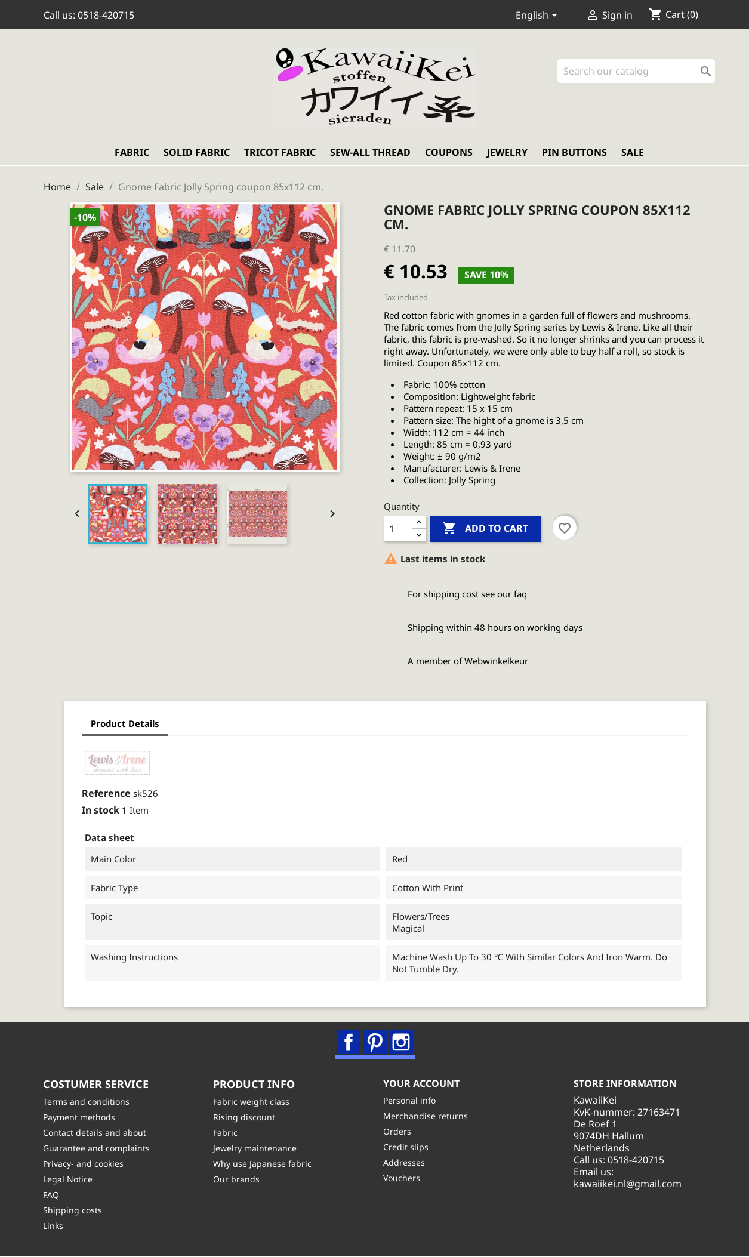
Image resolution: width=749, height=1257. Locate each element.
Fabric (132, 153)
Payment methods (80, 1117)
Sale (632, 153)
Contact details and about (95, 1133)
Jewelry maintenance (255, 1148)
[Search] (636, 72)
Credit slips (406, 1147)
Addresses (405, 1163)
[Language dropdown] (539, 16)
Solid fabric (197, 153)
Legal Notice (68, 1179)
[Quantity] (398, 529)
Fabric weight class (252, 1102)
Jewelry (507, 153)
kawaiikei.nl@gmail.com (629, 1184)
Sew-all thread (370, 153)
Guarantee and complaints (97, 1148)
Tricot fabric (280, 153)
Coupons (449, 153)
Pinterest (375, 1043)
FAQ (52, 1195)
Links (54, 1226)
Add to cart (485, 529)
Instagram (402, 1043)
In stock (98, 811)
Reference (103, 794)
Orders (398, 1132)
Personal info (410, 1101)
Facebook (349, 1043)
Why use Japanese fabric (263, 1164)
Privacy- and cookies (84, 1164)
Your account (422, 1083)
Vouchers (402, 1178)
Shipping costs (73, 1210)
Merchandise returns (426, 1116)
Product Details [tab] (122, 724)
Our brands (237, 1179)
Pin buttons (574, 153)
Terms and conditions (87, 1102)
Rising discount (245, 1117)
